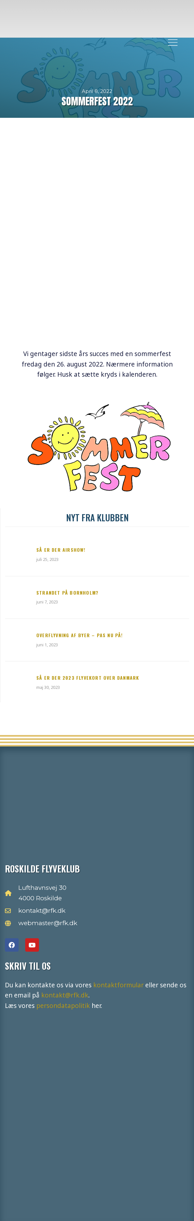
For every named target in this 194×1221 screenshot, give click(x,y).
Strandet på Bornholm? (67, 592)
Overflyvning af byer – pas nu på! (79, 635)
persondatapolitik (63, 1005)
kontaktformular (118, 985)
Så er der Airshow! (61, 549)
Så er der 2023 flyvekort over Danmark (87, 677)
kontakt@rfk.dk (64, 995)
